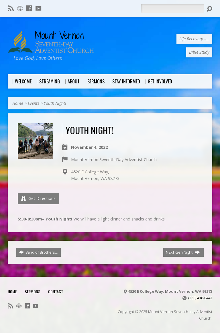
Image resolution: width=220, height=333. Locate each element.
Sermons (32, 291)
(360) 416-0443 (200, 297)
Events (33, 103)
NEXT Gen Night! (183, 252)
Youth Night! (55, 103)
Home (17, 103)
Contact (55, 291)
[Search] (172, 8)
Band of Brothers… (38, 252)
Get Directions (38, 198)
